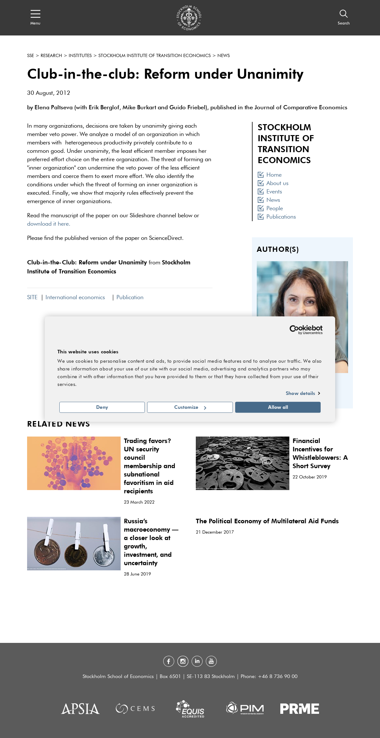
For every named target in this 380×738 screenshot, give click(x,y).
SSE (30, 56)
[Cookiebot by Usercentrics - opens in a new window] (294, 330)
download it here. (48, 224)
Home (270, 175)
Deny (102, 407)
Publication (130, 297)
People (270, 209)
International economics (76, 297)
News (223, 56)
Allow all (278, 407)
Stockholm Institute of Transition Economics (154, 56)
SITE (32, 297)
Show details (300, 393)
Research (51, 56)
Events (270, 192)
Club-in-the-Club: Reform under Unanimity (87, 262)
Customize (190, 407)
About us (273, 183)
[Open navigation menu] (35, 17)
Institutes (80, 56)
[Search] (344, 17)
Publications (277, 217)
